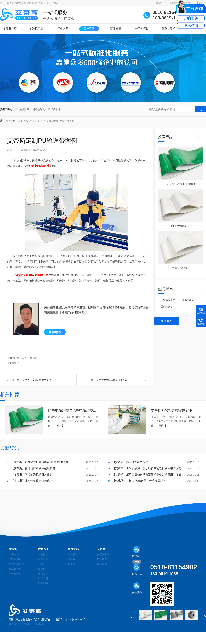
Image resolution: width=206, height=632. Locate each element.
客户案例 (89, 28)
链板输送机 (39, 109)
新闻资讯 (115, 28)
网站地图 (102, 564)
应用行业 (43, 549)
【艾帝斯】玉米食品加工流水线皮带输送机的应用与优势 (146, 468)
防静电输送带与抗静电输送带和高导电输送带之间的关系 (73, 410)
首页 (26, 120)
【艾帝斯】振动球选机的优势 (130, 462)
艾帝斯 (101, 549)
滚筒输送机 (15, 569)
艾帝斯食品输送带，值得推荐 (111, 379)
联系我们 (102, 559)
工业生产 (43, 564)
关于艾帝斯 (142, 28)
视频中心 (72, 559)
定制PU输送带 (40, 165)
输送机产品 (36, 28)
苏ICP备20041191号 (75, 619)
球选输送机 (15, 559)
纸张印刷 (43, 578)
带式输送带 (15, 554)
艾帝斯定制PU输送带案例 (60, 120)
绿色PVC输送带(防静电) (180, 184)
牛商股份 (25, 623)
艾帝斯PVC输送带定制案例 (36, 379)
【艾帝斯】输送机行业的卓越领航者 (33, 468)
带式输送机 (54, 109)
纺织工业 (43, 573)
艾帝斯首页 (10, 28)
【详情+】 (58, 425)
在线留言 (160, 3)
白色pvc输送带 (180, 226)
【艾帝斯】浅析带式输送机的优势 (31, 480)
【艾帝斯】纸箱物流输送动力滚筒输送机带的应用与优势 (146, 474)
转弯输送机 (15, 573)
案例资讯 (73, 549)
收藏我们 (174, 3)
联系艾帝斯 (168, 28)
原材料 (41, 569)
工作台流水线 (22, 109)
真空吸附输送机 (17, 564)
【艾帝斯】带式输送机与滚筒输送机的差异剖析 (40, 462)
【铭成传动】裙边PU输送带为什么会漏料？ (139, 480)
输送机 (13, 549)
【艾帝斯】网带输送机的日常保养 (31, 474)
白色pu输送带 (180, 268)
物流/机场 (43, 559)
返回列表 (166, 321)
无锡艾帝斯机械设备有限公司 (30, 275)
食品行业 (43, 554)
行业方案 (62, 28)
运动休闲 (43, 583)
